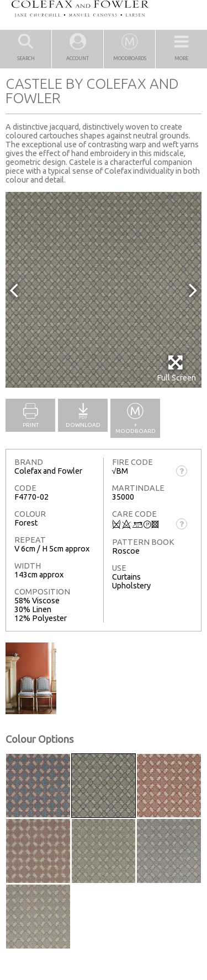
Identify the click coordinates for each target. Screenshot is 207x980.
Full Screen (176, 368)
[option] (103, 290)
